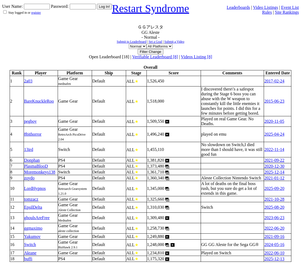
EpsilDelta (33, 207)
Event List (290, 7)
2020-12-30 (274, 166)
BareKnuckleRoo (39, 101)
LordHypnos (35, 188)
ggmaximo (33, 228)
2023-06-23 (274, 217)
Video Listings (265, 7)
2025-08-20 (274, 207)
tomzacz (31, 199)
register (36, 13)
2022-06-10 (274, 253)
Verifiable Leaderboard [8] (155, 57)
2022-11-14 (274, 149)
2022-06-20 (274, 228)
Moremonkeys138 (39, 172)
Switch (30, 244)
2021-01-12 (274, 178)
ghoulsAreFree (37, 217)
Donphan (32, 160)
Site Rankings (287, 12)
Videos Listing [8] (196, 57)
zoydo (29, 178)
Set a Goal (155, 42)
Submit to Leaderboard (131, 42)
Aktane (30, 253)
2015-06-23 (274, 101)
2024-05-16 (274, 244)
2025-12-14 (274, 172)
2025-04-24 (274, 134)
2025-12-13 (274, 258)
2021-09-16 (274, 236)
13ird (28, 149)
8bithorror (33, 134)
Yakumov (32, 236)
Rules (267, 12)
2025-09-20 (274, 188)
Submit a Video (174, 42)
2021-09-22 (274, 160)
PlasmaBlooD (36, 166)
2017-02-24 (274, 81)
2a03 (28, 81)
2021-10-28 (274, 199)
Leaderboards (238, 7)
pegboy (30, 121)
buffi (28, 258)
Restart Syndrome (150, 8)
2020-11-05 (274, 121)
